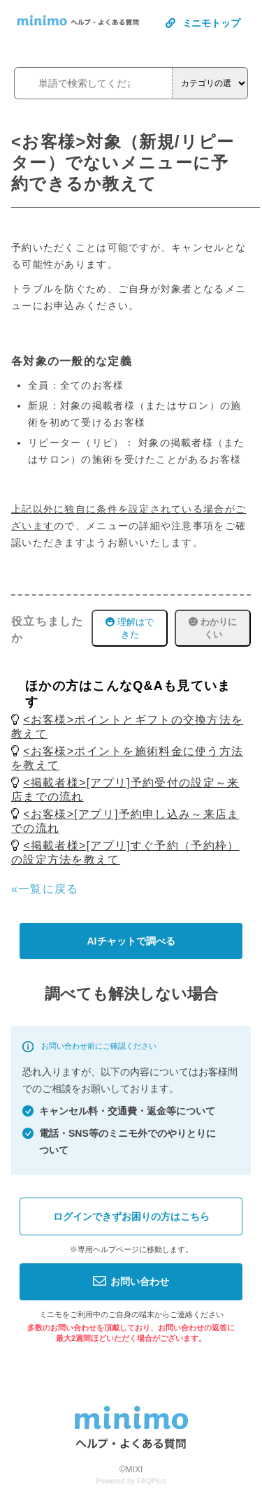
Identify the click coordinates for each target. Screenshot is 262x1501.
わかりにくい (213, 628)
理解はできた (129, 628)
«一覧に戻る (45, 889)
